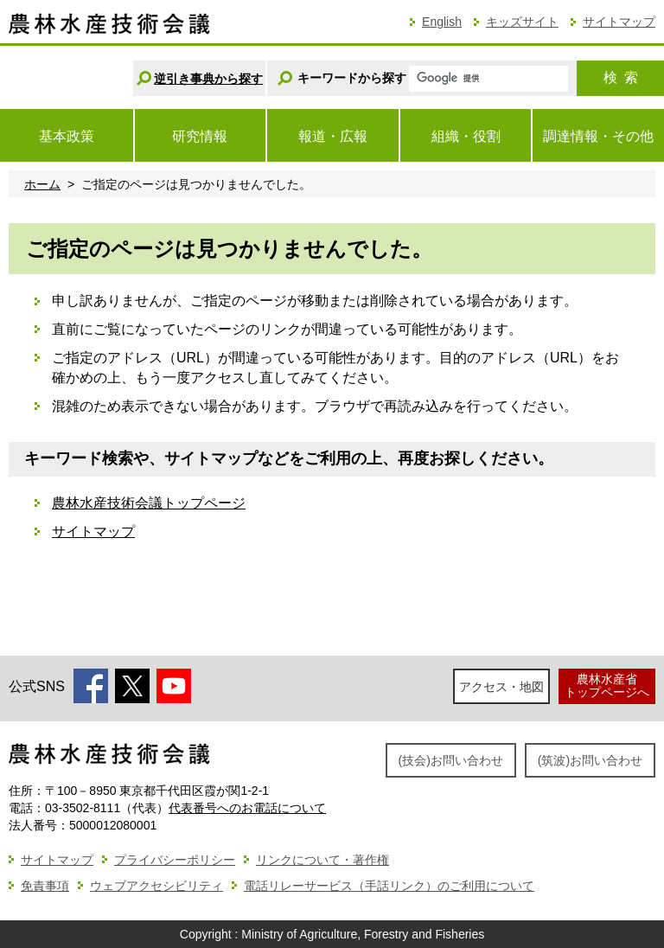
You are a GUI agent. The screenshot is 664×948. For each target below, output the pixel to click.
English (442, 22)
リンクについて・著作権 (322, 860)
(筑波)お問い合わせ (590, 760)
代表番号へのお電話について (247, 808)
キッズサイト (522, 22)
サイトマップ (619, 22)
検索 (620, 77)
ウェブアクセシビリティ (156, 886)
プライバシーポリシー (174, 860)
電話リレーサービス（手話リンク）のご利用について (389, 886)
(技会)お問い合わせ (451, 760)
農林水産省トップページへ (607, 685)
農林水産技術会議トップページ (149, 503)
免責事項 (45, 886)
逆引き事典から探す (208, 79)
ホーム (42, 184)
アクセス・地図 (501, 687)
